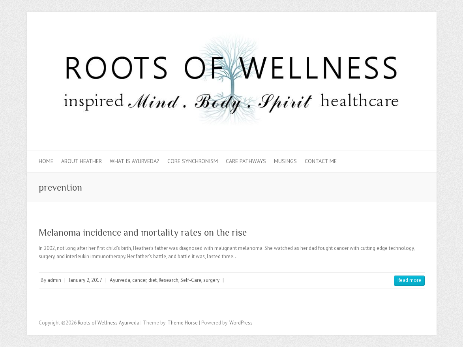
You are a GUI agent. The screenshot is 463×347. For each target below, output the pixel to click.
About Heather (81, 161)
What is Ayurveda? (134, 161)
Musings (285, 161)
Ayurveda (120, 280)
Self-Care (190, 280)
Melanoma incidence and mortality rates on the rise (143, 232)
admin (54, 280)
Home (46, 161)
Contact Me (321, 161)
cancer (139, 280)
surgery (211, 280)
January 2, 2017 (85, 280)
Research (168, 280)
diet (152, 280)
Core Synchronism (192, 161)
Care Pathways (246, 161)
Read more (409, 280)
